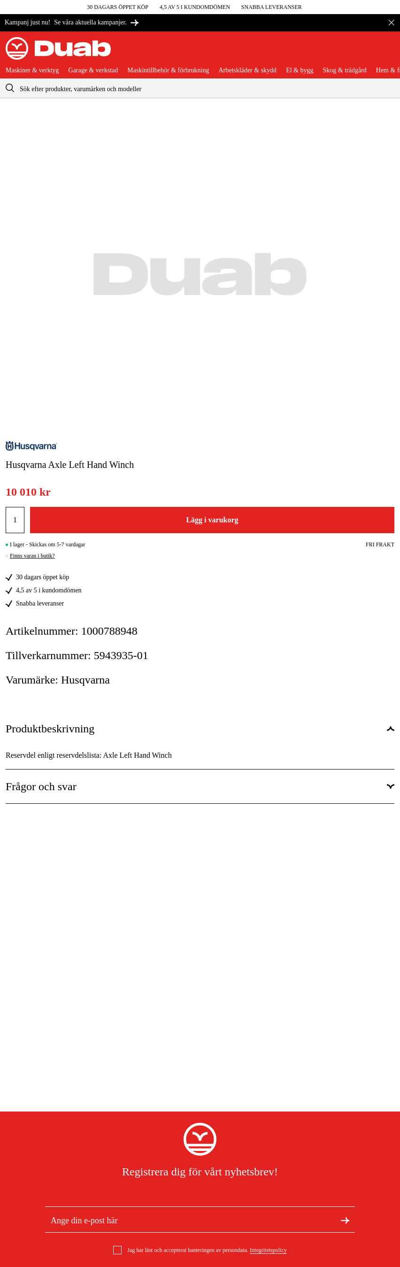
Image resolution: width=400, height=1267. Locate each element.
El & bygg (299, 70)
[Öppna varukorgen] (386, 52)
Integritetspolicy (268, 1250)
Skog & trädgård (344, 70)
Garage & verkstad (93, 70)
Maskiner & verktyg (32, 70)
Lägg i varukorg (212, 520)
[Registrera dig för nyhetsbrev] (345, 1219)
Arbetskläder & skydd (247, 70)
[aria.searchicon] (10, 88)
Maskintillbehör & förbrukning (168, 70)
